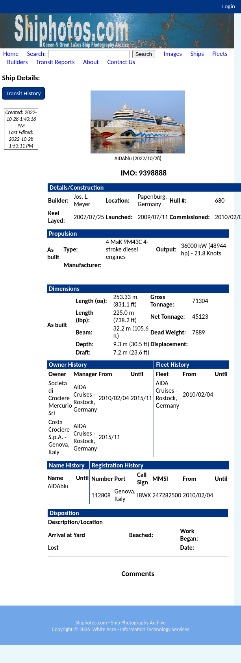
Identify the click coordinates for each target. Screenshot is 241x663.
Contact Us (121, 62)
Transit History (23, 93)
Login (228, 6)
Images (173, 53)
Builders (17, 62)
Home (11, 53)
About (91, 62)
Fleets (219, 53)
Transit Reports (55, 62)
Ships (197, 53)
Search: (37, 53)
